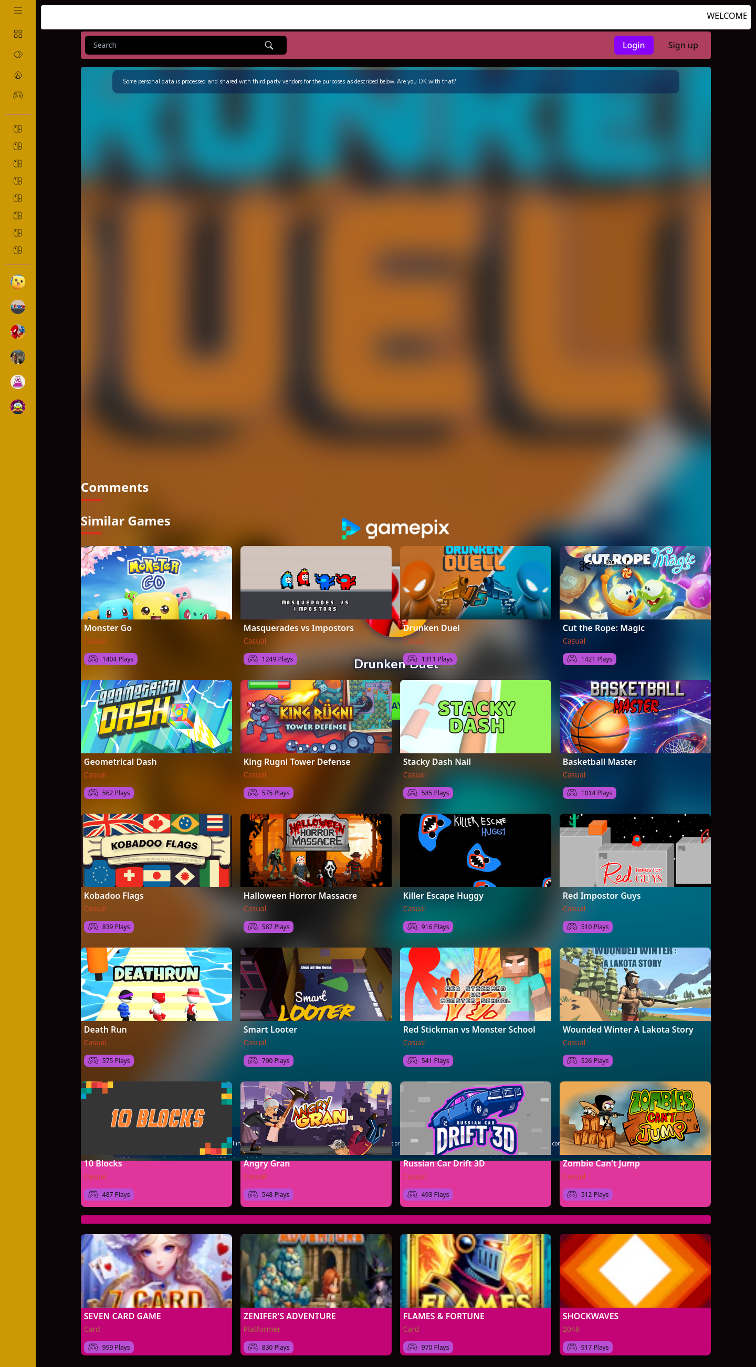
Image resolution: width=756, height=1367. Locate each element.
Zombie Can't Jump (601, 1163)
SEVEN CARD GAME (122, 1315)
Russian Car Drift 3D (444, 1163)
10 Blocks (103, 1163)
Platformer (262, 1328)
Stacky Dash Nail (437, 761)
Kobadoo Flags (114, 895)
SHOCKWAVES (591, 1315)
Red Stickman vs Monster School (469, 1029)
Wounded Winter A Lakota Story (628, 1029)
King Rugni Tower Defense (297, 761)
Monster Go (108, 627)
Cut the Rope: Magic (604, 627)
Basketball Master (600, 761)
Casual (95, 640)
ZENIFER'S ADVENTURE (290, 1315)
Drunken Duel (431, 627)
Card (92, 1328)
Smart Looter (270, 1029)
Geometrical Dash (120, 761)
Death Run (105, 1029)
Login (634, 45)
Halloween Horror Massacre (300, 895)
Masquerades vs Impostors (299, 627)
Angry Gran (267, 1163)
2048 (571, 1328)
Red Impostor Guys (602, 895)
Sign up (683, 45)
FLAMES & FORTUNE (444, 1315)
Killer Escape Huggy (443, 895)
